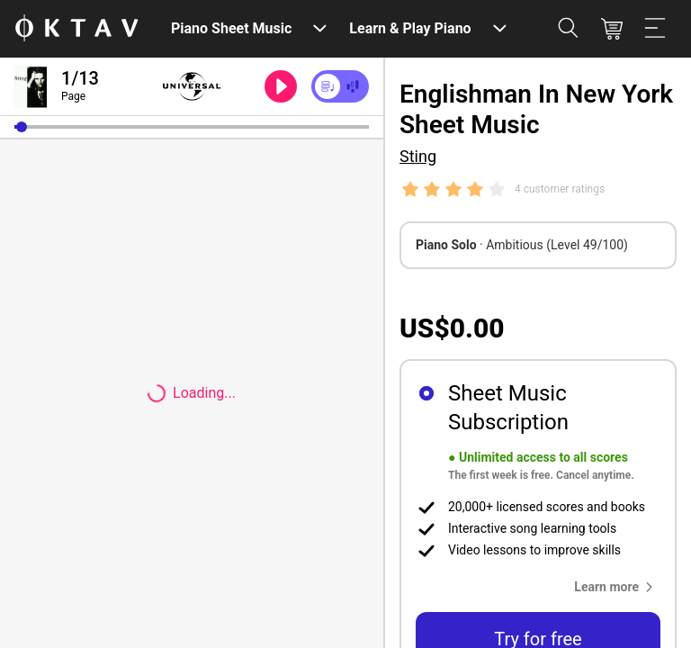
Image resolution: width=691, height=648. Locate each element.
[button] (21, 127)
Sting (417, 156)
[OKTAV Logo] (76, 29)
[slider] (191, 127)
